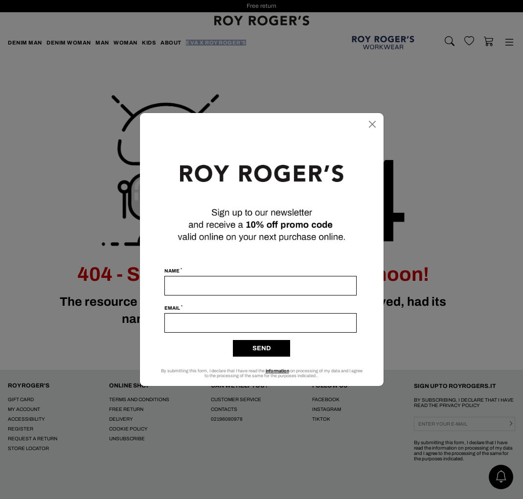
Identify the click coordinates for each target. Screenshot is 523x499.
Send (261, 348)
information (277, 370)
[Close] (372, 124)
